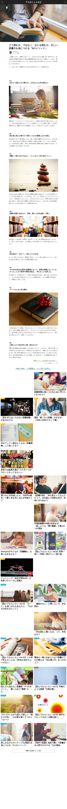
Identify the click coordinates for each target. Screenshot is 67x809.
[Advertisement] (33, 782)
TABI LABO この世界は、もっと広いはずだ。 (33, 369)
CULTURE (2, 450)
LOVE (35, 723)
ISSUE (36, 695)
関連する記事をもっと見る (33, 750)
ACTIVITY (2, 398)
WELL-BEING (37, 373)
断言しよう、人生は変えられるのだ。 (45, 360)
